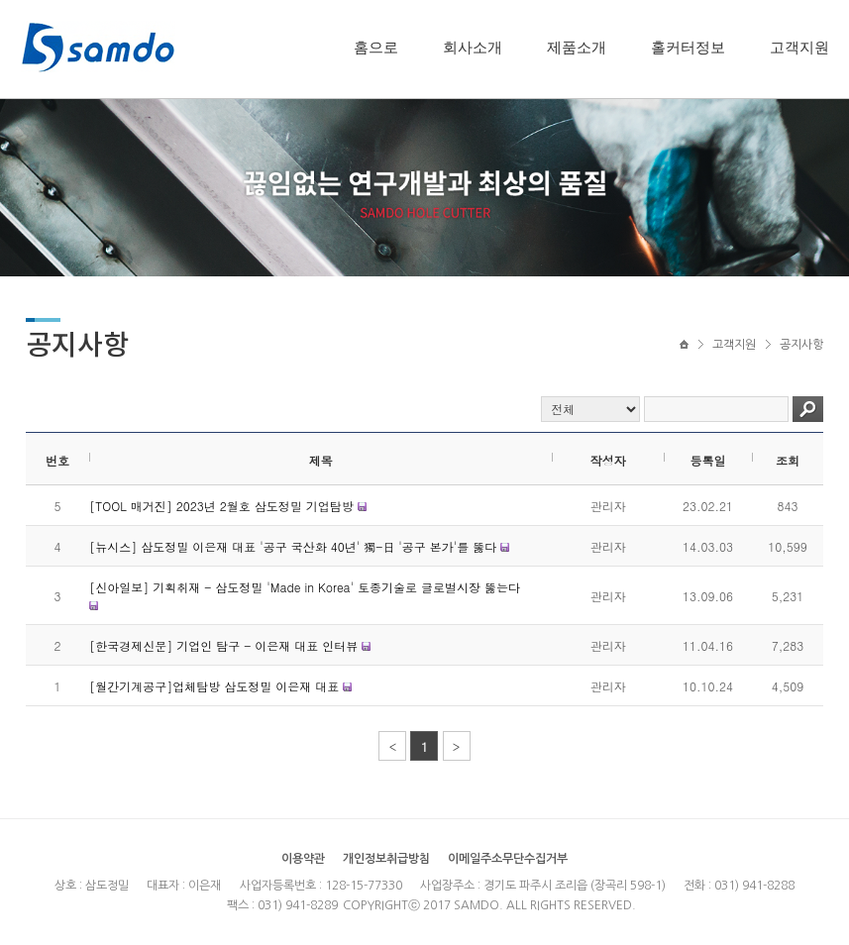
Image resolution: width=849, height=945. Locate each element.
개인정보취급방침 (386, 859)
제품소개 (576, 47)
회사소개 (472, 47)
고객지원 (799, 47)
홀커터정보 (688, 47)
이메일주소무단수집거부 (508, 859)
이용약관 (303, 859)
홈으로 (376, 47)
